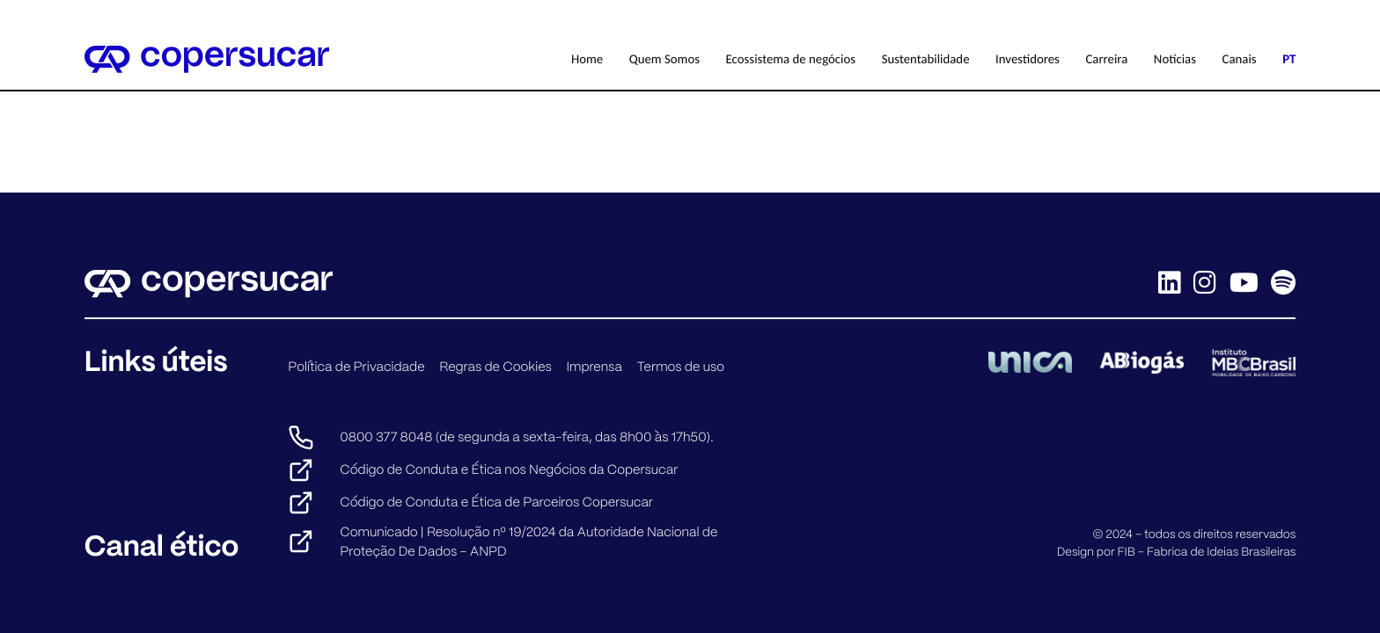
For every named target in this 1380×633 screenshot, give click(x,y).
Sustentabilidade (926, 59)
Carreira (1106, 59)
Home (587, 59)
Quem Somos (664, 59)
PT (1289, 59)
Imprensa (594, 367)
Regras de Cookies (495, 367)
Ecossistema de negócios (791, 59)
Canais (1239, 59)
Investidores (1027, 59)
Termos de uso (680, 367)
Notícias (1175, 59)
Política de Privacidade (356, 367)
